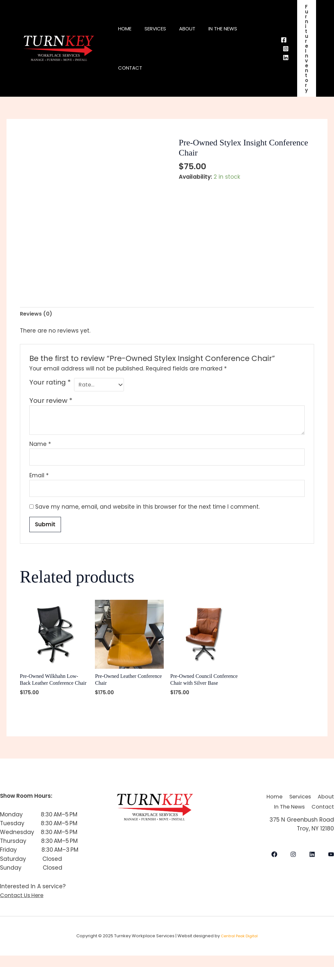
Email (39, 478)
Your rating (50, 383)
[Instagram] (286, 49)
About (195, 28)
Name (40, 445)
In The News (234, 28)
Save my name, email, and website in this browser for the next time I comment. (147, 510)
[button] (306, 48)
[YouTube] (331, 872)
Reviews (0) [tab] (37, 314)
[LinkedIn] (312, 872)
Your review (50, 401)
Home (126, 28)
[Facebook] (284, 40)
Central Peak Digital (239, 947)
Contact (132, 67)
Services (160, 28)
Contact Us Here (23, 906)
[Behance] (286, 57)
